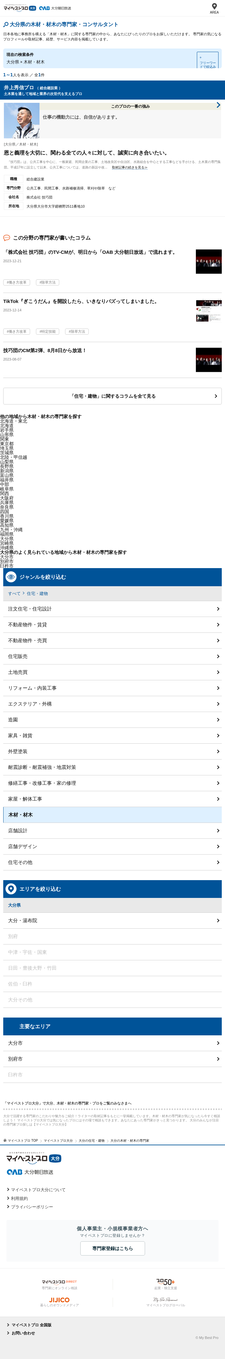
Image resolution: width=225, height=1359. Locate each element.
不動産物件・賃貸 (27, 624)
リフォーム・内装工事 (32, 688)
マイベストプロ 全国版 (31, 1325)
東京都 (7, 443)
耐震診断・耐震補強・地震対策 (42, 767)
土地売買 (18, 672)
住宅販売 (18, 656)
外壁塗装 (18, 751)
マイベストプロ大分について (38, 1189)
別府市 (15, 1059)
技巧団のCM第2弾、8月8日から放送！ (45, 350)
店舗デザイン (22, 846)
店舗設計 (18, 830)
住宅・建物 (37, 593)
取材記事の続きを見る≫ (130, 167)
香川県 (7, 516)
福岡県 (7, 534)
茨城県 (7, 452)
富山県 (7, 475)
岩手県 (7, 430)
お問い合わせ (23, 1333)
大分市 (7, 556)
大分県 (7, 538)
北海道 (7, 425)
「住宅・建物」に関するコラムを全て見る (113, 396)
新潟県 (7, 470)
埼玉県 (7, 448)
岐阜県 (7, 488)
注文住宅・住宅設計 (30, 608)
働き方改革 (18, 282)
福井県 (7, 479)
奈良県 (7, 507)
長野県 (7, 466)
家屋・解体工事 (25, 799)
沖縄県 (7, 547)
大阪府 (7, 498)
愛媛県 (7, 520)
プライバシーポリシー (32, 1206)
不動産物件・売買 (27, 640)
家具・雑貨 (20, 735)
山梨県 (7, 461)
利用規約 (19, 1198)
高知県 (7, 525)
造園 (13, 719)
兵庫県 (7, 502)
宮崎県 (7, 543)
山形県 (7, 434)
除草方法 (48, 282)
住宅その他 (20, 862)
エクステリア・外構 (30, 703)
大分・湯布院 (22, 920)
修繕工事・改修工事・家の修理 (42, 783)
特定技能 (48, 331)
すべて (14, 593)
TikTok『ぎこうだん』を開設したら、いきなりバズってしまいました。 (81, 301)
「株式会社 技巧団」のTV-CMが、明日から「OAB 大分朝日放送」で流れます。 (90, 252)
